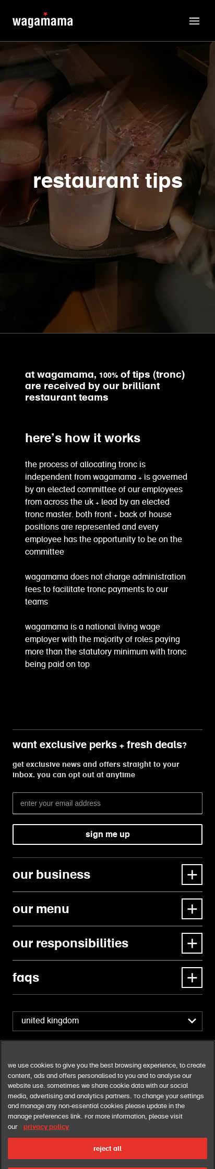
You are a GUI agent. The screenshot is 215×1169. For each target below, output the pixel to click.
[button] (194, 20)
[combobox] (107, 1021)
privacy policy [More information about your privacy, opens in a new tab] (46, 1138)
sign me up (108, 834)
